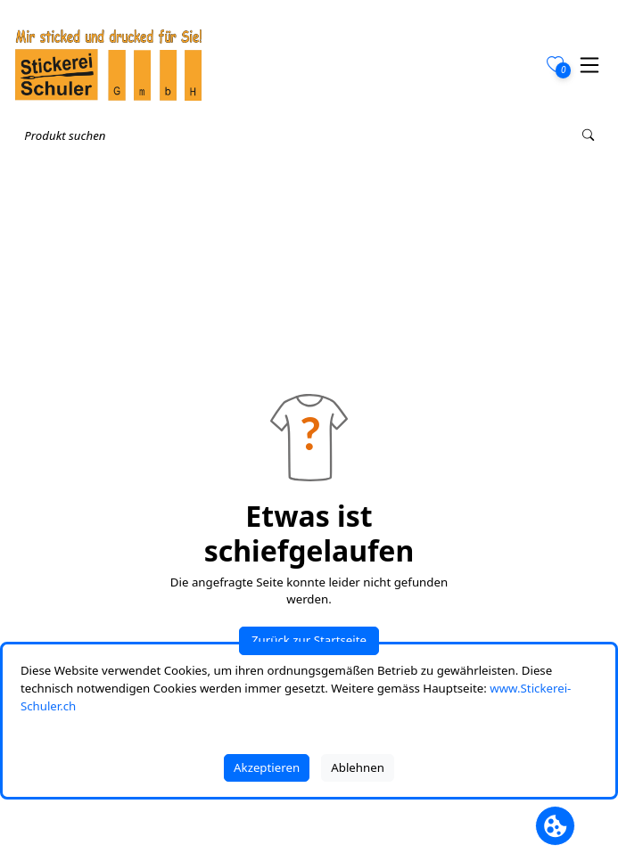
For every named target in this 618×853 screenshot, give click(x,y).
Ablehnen (357, 767)
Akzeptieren (267, 767)
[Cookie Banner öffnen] (555, 826)
